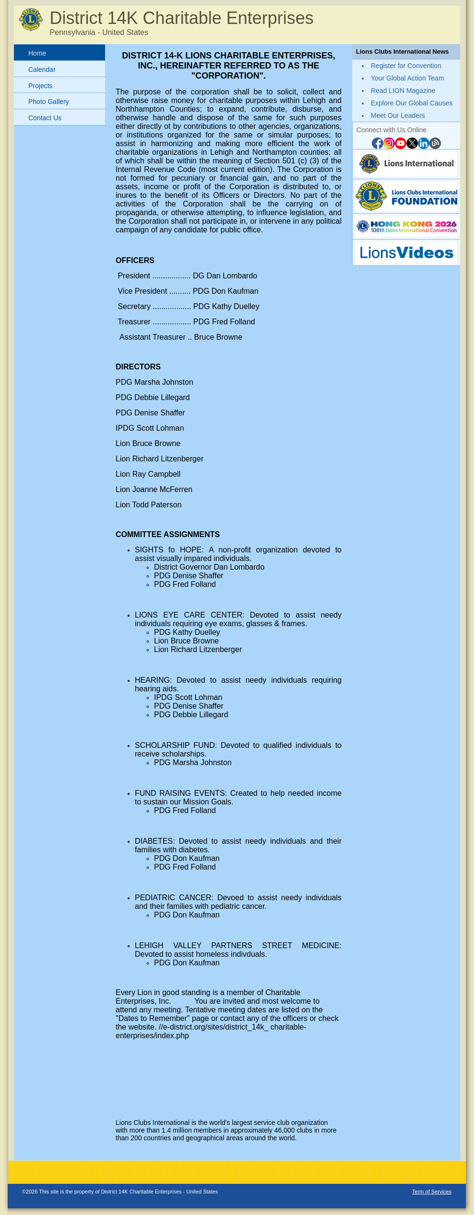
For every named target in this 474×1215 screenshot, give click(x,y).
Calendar (42, 69)
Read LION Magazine (403, 90)
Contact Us (44, 118)
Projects (40, 86)
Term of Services (431, 1191)
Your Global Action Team (407, 78)
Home (37, 53)
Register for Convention (406, 65)
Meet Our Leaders (398, 115)
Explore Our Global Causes (411, 103)
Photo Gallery (48, 101)
